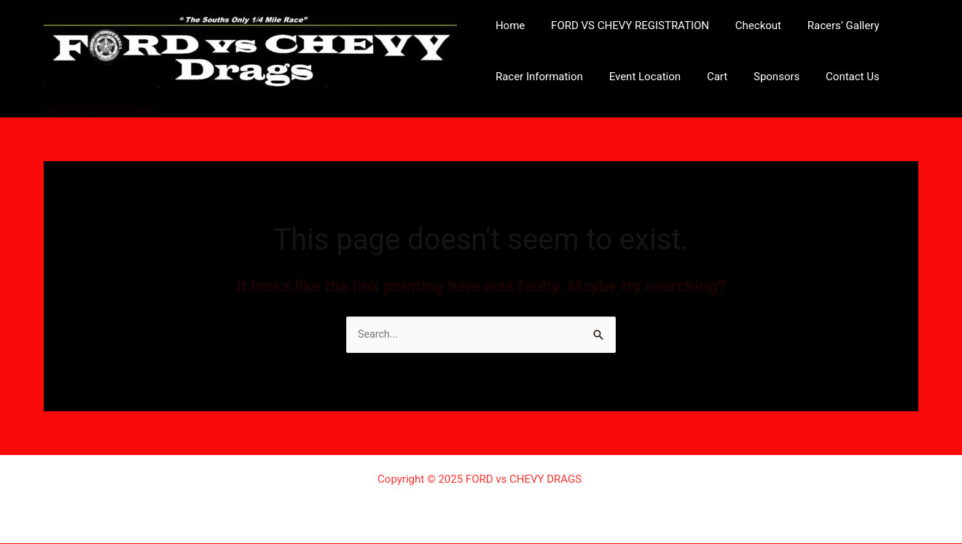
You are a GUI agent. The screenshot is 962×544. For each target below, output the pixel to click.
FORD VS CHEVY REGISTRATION (623, 25)
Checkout (747, 25)
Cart (706, 76)
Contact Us (834, 76)
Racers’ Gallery (828, 25)
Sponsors (762, 76)
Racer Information (537, 76)
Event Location (638, 76)
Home (508, 25)
